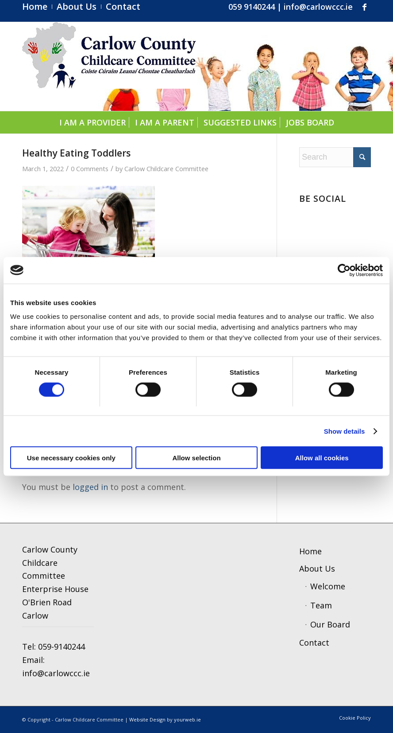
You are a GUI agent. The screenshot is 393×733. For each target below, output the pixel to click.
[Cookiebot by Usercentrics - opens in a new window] (344, 270)
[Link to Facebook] (364, 6)
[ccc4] (109, 66)
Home (310, 551)
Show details (344, 431)
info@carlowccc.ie (318, 6)
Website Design (147, 719)
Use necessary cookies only (71, 458)
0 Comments (89, 168)
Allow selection (196, 458)
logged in (90, 487)
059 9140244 (251, 6)
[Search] (335, 157)
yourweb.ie (187, 719)
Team (321, 605)
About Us (317, 568)
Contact (314, 642)
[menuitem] (37, 6)
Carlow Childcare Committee (166, 168)
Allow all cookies (322, 458)
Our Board (330, 624)
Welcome (327, 586)
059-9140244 (61, 646)
